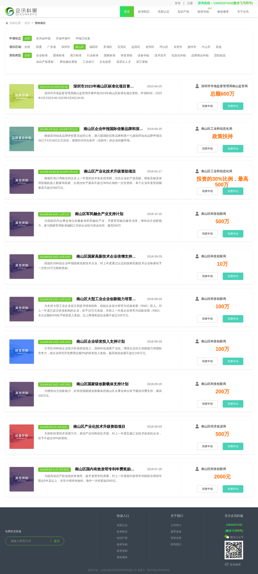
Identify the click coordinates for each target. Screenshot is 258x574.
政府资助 (122, 550)
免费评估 (233, 106)
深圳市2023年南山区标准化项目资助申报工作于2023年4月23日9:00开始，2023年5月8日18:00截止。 (104, 86)
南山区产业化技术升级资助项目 (110, 171)
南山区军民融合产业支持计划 (99, 214)
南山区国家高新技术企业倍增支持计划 (107, 256)
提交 (57, 541)
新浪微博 (233, 564)
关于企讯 (243, 11)
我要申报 (207, 106)
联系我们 (176, 544)
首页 (127, 11)
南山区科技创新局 (213, 213)
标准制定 (144, 11)
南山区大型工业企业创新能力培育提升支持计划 (107, 299)
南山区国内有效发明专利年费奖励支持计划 (106, 469)
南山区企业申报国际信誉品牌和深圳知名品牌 (115, 129)
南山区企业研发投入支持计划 (100, 341)
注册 (190, 3)
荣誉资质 (176, 538)
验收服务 (223, 11)
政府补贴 (205, 12)
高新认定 (163, 13)
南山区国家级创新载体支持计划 (102, 384)
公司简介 (176, 525)
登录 (178, 3)
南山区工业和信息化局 (216, 128)
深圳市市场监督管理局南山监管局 (224, 86)
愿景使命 (176, 531)
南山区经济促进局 (213, 426)
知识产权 (183, 13)
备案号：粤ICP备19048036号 (153, 570)
